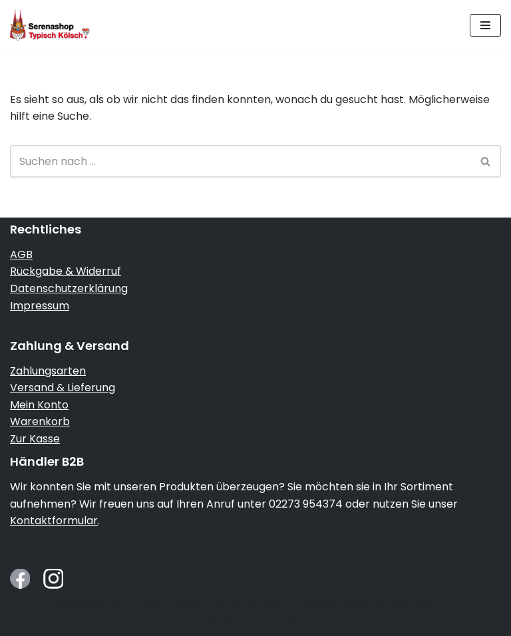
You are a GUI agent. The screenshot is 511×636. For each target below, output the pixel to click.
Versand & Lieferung (62, 387)
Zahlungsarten (48, 371)
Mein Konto (39, 404)
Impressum (39, 305)
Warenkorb (40, 421)
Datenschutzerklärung (69, 288)
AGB (21, 254)
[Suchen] (240, 161)
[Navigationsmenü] (485, 25)
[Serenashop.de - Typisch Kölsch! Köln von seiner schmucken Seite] (50, 25)
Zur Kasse (35, 438)
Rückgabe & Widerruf (65, 271)
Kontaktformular (54, 520)
